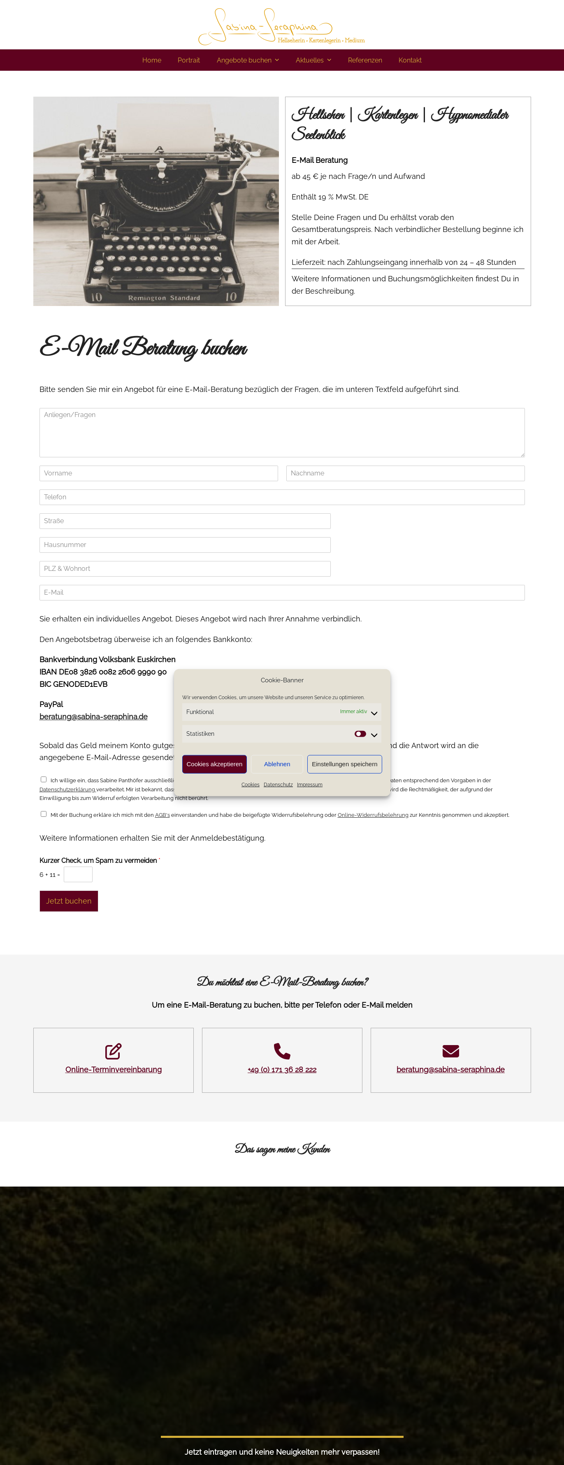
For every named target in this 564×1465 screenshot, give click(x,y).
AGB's (162, 815)
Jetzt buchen (69, 901)
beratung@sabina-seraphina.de (93, 716)
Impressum (310, 785)
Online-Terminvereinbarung (113, 1069)
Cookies (250, 785)
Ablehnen (277, 763)
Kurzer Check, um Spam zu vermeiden (99, 861)
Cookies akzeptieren (215, 763)
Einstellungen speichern (344, 763)
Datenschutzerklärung (67, 789)
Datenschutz (278, 785)
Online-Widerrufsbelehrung (373, 815)
